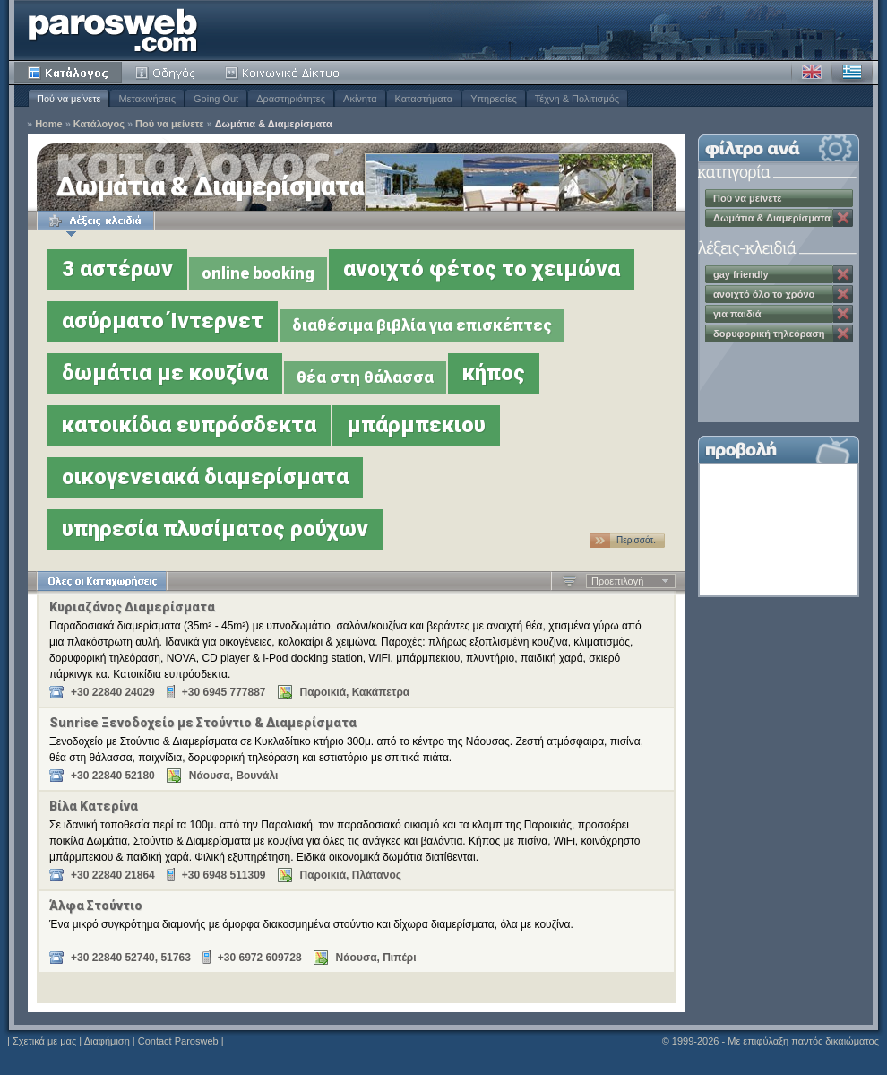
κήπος (493, 373)
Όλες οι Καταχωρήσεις (102, 581)
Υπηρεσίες (493, 98)
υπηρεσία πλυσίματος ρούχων (215, 529)
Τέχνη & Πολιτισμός (577, 98)
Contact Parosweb (178, 1041)
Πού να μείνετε (68, 98)
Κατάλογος (68, 72)
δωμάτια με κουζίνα (165, 373)
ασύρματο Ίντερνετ (162, 321)
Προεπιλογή (617, 581)
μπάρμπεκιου (416, 425)
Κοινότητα (284, 72)
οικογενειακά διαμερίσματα (205, 477)
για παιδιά (737, 313)
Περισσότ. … (636, 541)
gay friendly (741, 274)
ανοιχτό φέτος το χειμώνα (481, 269)
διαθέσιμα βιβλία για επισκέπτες (422, 325)
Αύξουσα (569, 581)
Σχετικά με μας (44, 1041)
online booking (258, 273)
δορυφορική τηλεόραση (768, 333)
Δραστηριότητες (290, 98)
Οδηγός (166, 72)
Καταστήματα (424, 98)
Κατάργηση (843, 218)
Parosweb (112, 30)
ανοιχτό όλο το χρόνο (763, 294)
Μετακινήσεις (147, 98)
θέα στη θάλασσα (365, 377)
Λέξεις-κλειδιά (95, 220)
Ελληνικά (852, 72)
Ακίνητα (359, 98)
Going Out (216, 98)
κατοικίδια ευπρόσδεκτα (189, 425)
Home (49, 124)
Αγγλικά (811, 72)
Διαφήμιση (107, 1041)
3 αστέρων (117, 269)
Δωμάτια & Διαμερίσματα (273, 124)
